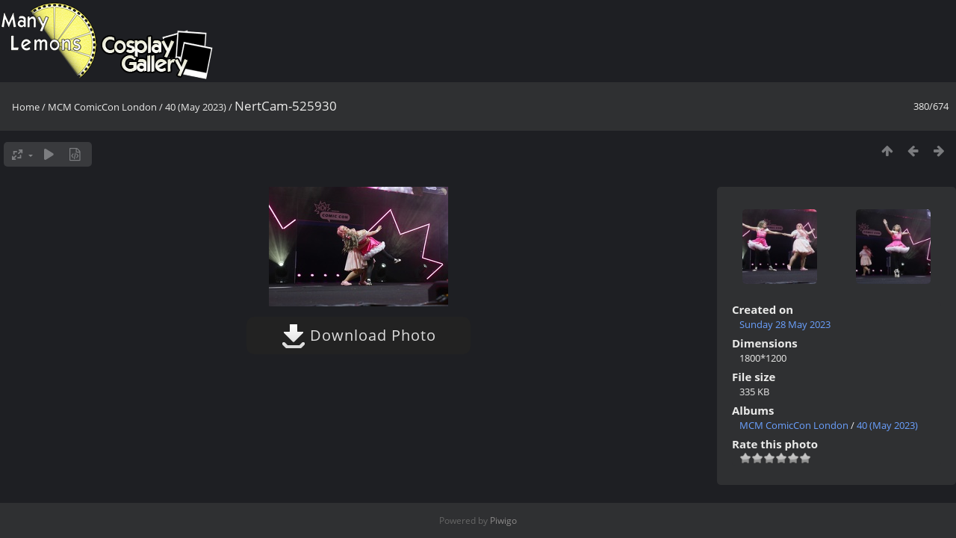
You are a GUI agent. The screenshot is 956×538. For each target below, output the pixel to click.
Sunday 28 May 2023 (785, 324)
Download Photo (359, 335)
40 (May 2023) (195, 107)
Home (26, 107)
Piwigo (503, 520)
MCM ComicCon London (102, 107)
